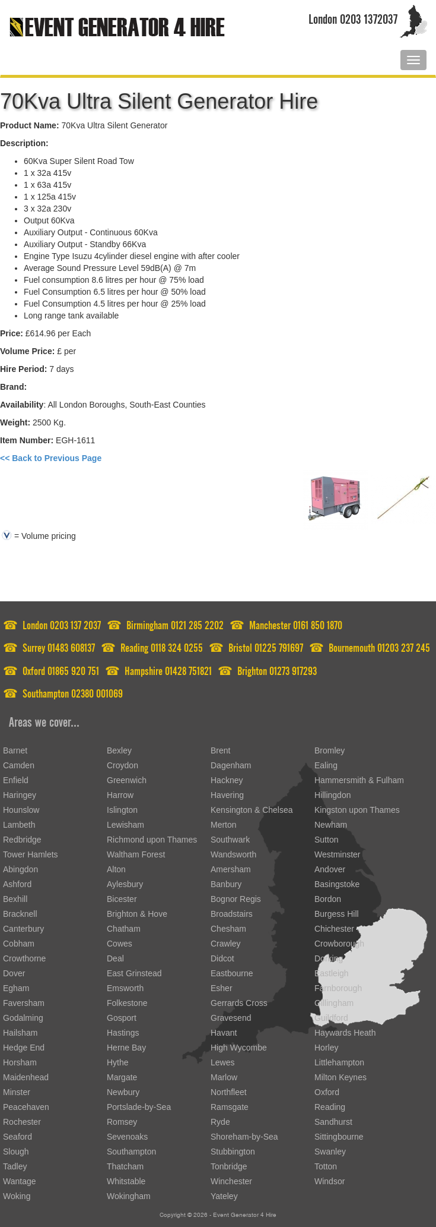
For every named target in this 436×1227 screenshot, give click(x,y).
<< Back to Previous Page (50, 458)
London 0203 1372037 (352, 17)
